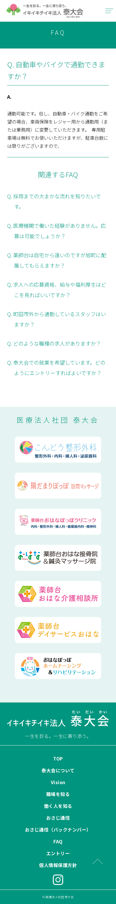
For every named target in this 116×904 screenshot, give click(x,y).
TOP (58, 758)
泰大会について (58, 770)
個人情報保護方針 (58, 865)
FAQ (58, 841)
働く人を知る (58, 805)
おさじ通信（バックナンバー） (58, 829)
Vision (58, 782)
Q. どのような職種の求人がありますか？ (54, 343)
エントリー (58, 853)
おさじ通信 (58, 817)
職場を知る (58, 794)
